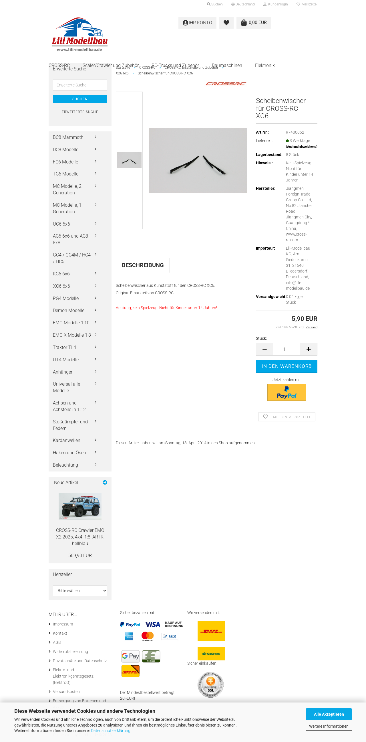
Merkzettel (307, 4)
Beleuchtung (65, 465)
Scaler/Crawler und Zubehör (111, 65)
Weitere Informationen (329, 726)
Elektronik (265, 65)
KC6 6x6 (61, 274)
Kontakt (60, 633)
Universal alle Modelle (66, 387)
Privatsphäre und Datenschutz (80, 660)
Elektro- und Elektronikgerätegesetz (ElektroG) (73, 676)
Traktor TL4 (64, 347)
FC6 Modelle (65, 162)
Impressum (63, 624)
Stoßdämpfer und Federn (70, 425)
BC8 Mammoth (68, 137)
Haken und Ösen (69, 452)
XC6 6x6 (61, 286)
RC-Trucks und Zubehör (175, 65)
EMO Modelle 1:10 (71, 322)
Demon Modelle (68, 310)
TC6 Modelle (65, 174)
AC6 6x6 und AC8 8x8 (70, 239)
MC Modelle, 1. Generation (68, 208)
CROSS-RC (59, 65)
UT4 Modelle (66, 359)
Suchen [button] (215, 4)
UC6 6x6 (61, 224)
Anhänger (62, 372)
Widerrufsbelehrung (70, 651)
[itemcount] (286, 349)
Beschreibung (143, 265)
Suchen (80, 99)
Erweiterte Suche (80, 112)
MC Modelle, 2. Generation (68, 189)
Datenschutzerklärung (110, 730)
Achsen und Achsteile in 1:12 (69, 406)
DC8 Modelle (65, 149)
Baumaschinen (227, 65)
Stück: (261, 338)
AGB (57, 642)
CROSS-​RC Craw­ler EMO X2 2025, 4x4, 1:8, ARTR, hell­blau (80, 537)
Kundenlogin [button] (275, 4)
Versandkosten (66, 691)
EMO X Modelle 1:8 (72, 335)
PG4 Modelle (66, 298)
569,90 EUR (80, 555)
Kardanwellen (66, 440)
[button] (243, 4)
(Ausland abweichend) (301, 147)
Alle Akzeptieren (329, 714)
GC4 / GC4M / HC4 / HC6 (72, 258)
